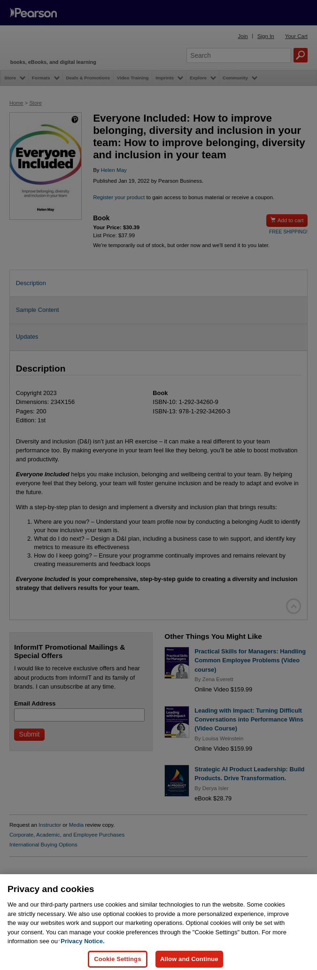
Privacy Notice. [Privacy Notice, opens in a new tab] (82, 950)
